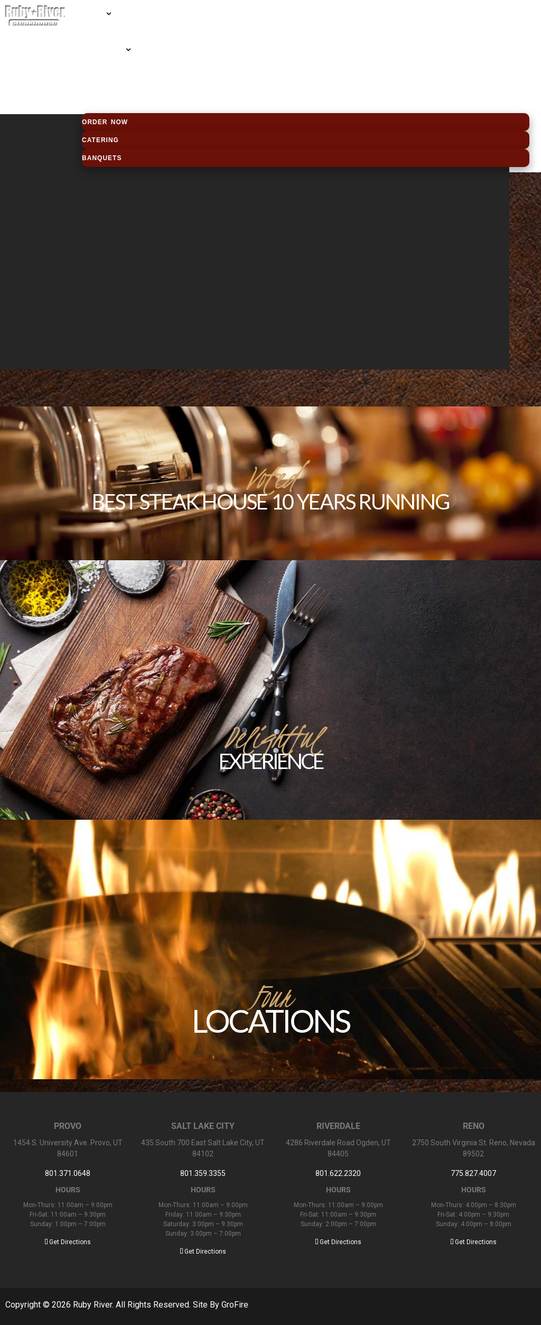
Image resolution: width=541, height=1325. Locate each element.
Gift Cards (103, 50)
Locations (96, 32)
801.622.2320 (338, 1173)
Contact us (99, 104)
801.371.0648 (67, 1173)
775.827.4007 (473, 1173)
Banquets (102, 158)
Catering (100, 140)
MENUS (93, 14)
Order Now (105, 122)
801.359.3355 (203, 1173)
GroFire (234, 1305)
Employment (101, 86)
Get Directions (67, 1242)
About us (95, 68)
